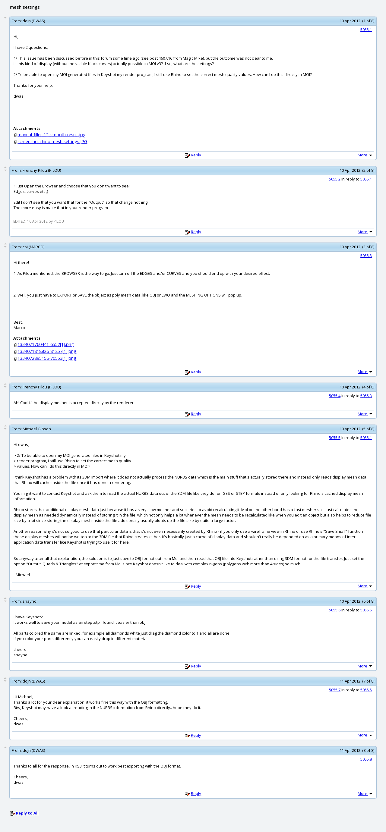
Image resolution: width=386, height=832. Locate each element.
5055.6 (334, 610)
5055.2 (334, 179)
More (365, 155)
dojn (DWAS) (34, 21)
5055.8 (366, 759)
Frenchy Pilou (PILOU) (42, 170)
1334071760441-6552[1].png (45, 344)
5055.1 (366, 29)
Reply (196, 155)
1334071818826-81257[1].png (46, 351)
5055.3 (366, 255)
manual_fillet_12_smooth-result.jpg (51, 134)
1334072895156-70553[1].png (46, 358)
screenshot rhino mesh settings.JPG (52, 141)
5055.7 (334, 689)
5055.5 (334, 437)
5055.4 (334, 395)
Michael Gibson (37, 429)
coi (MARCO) (33, 247)
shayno (29, 601)
